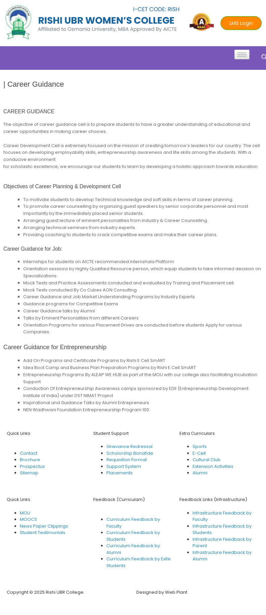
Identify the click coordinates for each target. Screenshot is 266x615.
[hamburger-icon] (242, 54)
